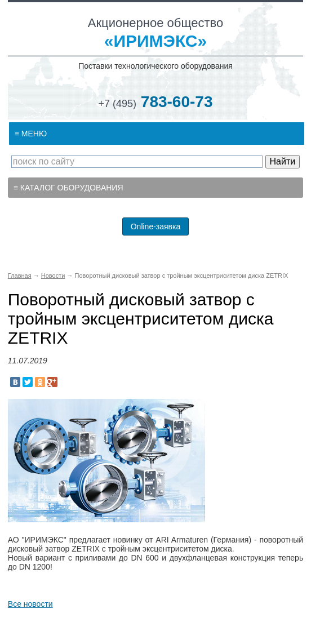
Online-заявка (156, 226)
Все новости (30, 603)
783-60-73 (156, 101)
